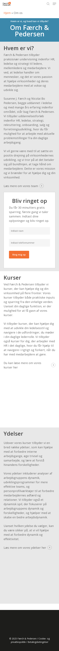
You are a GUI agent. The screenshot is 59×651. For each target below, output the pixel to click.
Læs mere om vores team (21, 186)
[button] (54, 3)
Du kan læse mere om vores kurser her (22, 365)
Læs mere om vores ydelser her (25, 547)
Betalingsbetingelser (38, 642)
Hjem (7, 13)
